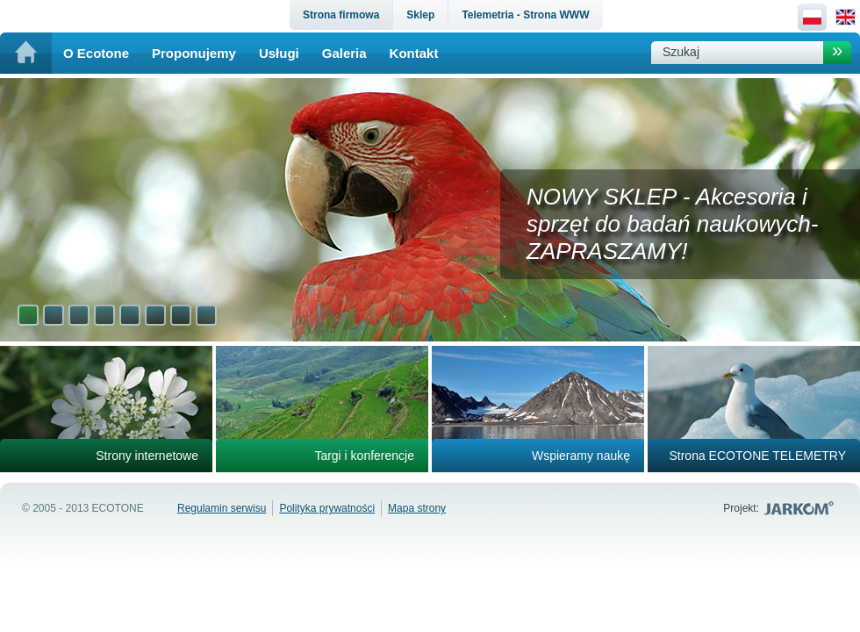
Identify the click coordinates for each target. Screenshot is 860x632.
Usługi (279, 53)
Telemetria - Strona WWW (525, 15)
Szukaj (681, 52)
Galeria (344, 53)
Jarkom (800, 508)
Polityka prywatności (327, 508)
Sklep (420, 15)
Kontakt (414, 53)
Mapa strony (417, 508)
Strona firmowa (341, 15)
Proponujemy (194, 53)
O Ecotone (96, 53)
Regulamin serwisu (221, 508)
